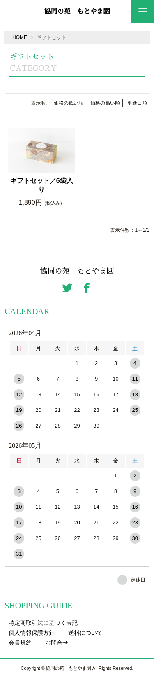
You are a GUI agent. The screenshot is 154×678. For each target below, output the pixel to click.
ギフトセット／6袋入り (41, 185)
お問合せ (56, 642)
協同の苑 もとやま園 (77, 11)
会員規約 (20, 642)
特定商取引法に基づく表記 (43, 623)
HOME (19, 37)
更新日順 (137, 103)
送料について (85, 633)
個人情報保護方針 (32, 633)
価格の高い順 (105, 103)
